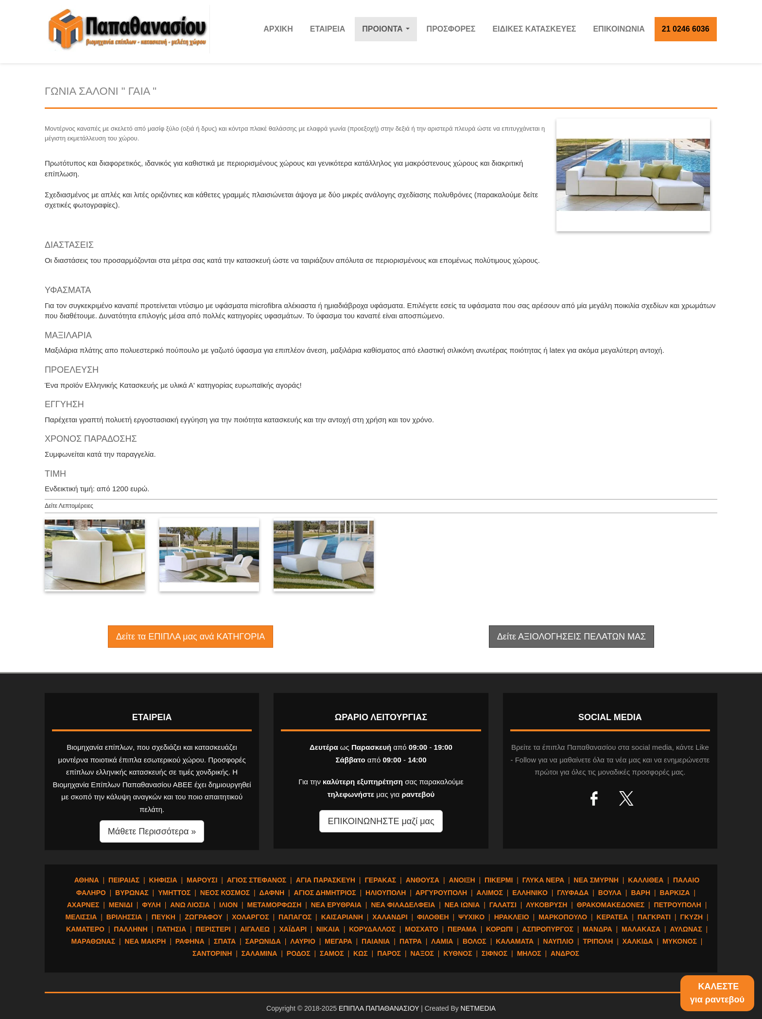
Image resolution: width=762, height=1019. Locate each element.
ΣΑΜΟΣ (332, 953)
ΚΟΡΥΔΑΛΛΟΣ (372, 929)
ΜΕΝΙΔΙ (121, 905)
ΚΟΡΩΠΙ (499, 929)
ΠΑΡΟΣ (389, 953)
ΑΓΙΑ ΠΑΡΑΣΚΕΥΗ (325, 880)
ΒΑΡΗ (640, 893)
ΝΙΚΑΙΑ (328, 929)
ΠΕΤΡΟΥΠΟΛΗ (677, 905)
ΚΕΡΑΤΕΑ (612, 917)
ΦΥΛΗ (151, 905)
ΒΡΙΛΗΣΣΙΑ (124, 917)
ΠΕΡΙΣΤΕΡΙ (213, 929)
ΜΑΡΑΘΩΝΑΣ (93, 941)
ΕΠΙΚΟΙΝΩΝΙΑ (618, 29)
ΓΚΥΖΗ (691, 917)
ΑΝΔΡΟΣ (565, 953)
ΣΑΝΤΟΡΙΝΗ (212, 953)
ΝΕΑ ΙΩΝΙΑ (462, 905)
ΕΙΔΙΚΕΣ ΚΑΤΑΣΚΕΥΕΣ (534, 29)
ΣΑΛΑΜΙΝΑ (259, 953)
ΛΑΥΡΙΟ (302, 941)
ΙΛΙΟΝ (228, 905)
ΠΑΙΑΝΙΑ (376, 941)
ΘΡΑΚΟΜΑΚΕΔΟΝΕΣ (610, 905)
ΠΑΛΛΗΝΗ (130, 929)
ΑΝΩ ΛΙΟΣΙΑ (189, 905)
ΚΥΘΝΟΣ (457, 953)
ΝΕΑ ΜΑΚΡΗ (145, 941)
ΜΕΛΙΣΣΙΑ (81, 917)
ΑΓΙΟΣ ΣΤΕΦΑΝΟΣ (257, 880)
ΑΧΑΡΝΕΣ (83, 905)
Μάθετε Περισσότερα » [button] (152, 831)
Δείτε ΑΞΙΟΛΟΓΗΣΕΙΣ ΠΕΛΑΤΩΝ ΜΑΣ (571, 636)
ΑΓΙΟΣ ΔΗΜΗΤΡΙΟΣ (325, 893)
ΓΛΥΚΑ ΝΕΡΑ (543, 880)
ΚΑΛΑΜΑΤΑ (515, 941)
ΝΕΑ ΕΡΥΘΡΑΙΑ (336, 905)
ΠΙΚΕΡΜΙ (499, 880)
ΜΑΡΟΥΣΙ (202, 880)
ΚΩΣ (360, 953)
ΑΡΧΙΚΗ (278, 29)
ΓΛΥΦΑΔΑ (573, 893)
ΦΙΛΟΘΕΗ (433, 917)
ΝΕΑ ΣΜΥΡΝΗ (596, 880)
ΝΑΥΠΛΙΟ (558, 941)
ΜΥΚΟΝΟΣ (679, 941)
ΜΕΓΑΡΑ (338, 941)
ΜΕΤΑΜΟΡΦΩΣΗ (274, 905)
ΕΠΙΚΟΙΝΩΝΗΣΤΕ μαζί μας (381, 821)
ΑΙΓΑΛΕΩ (255, 929)
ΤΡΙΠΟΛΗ (598, 941)
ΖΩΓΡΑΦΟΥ (204, 917)
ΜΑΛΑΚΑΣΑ (641, 929)
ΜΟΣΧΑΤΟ (421, 929)
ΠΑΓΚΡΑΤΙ (654, 917)
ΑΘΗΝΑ (86, 880)
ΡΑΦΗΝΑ (190, 941)
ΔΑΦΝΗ (272, 893)
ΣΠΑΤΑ (225, 941)
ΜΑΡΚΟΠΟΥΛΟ (562, 917)
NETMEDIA (478, 1008)
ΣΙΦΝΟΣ (494, 953)
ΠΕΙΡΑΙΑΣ (123, 880)
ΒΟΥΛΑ (610, 893)
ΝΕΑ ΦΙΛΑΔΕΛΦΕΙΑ (403, 905)
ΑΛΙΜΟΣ (490, 893)
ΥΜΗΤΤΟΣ (174, 893)
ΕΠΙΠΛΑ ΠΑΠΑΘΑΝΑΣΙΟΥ (379, 1008)
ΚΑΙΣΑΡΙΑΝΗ (342, 917)
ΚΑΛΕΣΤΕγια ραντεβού (717, 993)
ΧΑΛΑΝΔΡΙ (389, 917)
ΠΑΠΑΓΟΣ (295, 917)
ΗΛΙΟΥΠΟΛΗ (385, 893)
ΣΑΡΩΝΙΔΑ (263, 941)
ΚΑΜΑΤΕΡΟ (85, 929)
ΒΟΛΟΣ (474, 941)
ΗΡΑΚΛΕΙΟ (511, 917)
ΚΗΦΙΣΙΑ (163, 880)
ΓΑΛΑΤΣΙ (503, 905)
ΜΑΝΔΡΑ (597, 929)
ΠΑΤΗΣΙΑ (171, 929)
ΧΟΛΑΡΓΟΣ (250, 917)
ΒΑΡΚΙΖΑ (674, 893)
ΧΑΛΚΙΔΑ (638, 941)
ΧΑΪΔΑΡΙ (293, 929)
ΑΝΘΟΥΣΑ (422, 880)
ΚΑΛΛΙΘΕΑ (645, 880)
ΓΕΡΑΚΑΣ (380, 880)
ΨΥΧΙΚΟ (471, 917)
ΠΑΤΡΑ (410, 941)
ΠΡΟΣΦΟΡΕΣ (451, 29)
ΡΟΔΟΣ (299, 953)
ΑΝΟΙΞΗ (462, 880)
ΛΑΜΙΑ (442, 941)
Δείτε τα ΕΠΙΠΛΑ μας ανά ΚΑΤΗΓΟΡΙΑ (190, 636)
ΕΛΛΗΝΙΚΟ (529, 893)
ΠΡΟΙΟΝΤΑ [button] (388, 31)
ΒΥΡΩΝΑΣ (132, 893)
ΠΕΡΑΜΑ (462, 929)
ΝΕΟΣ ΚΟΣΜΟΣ (225, 893)
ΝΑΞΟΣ (422, 953)
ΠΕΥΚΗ (163, 917)
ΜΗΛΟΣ (529, 953)
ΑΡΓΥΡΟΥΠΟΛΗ (441, 893)
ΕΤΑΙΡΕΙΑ (328, 29)
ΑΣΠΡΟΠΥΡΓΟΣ (547, 929)
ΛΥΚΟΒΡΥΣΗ (546, 905)
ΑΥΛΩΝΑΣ (686, 929)
